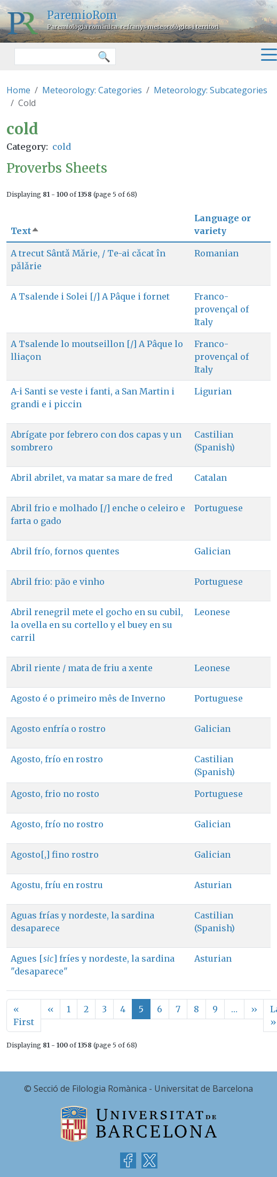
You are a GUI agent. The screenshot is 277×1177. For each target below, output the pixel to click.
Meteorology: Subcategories (210, 90)
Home (18, 90)
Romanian (216, 253)
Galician (212, 551)
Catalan (210, 477)
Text (25, 230)
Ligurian (213, 391)
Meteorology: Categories (92, 90)
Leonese (212, 612)
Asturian (213, 885)
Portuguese (218, 508)
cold (61, 146)
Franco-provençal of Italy (221, 309)
